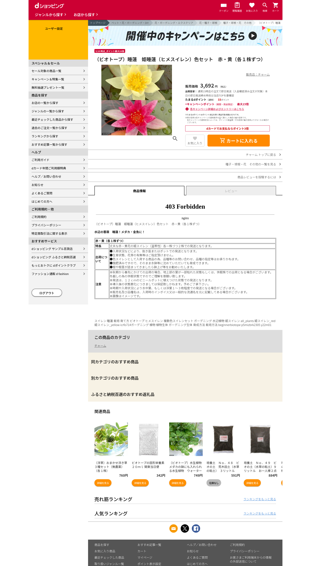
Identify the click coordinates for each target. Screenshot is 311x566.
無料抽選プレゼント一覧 (48, 87)
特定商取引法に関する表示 (49, 233)
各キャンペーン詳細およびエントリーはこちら (217, 109)
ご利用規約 (39, 217)
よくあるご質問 (42, 193)
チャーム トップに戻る (261, 154)
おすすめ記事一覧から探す (49, 144)
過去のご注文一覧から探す (49, 128)
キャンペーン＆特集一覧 (48, 79)
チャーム (100, 345)
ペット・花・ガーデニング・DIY (130, 23)
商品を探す (101, 545)
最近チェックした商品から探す (52, 119)
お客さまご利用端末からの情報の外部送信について (251, 559)
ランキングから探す (45, 136)
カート (141, 551)
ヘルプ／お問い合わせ (46, 176)
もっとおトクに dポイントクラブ (54, 265)
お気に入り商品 (104, 551)
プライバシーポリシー (46, 225)
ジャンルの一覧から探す (48, 111)
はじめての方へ (42, 201)
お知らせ (37, 185)
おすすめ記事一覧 (149, 545)
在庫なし (214, 483)
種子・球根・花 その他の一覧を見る (251, 164)
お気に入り (194, 143)
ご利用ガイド (40, 160)
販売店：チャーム (258, 74)
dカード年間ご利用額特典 (49, 168)
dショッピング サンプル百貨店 (52, 249)
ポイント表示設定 (149, 564)
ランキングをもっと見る (259, 499)
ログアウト (46, 293)
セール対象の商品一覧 (46, 71)
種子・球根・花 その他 (237, 23)
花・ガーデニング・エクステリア (174, 23)
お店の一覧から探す (45, 103)
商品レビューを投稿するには (256, 176)
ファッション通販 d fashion (50, 274)
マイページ (144, 557)
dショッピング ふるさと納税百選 (54, 257)
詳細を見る (103, 483)
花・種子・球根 (208, 23)
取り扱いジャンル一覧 (109, 564)
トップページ (98, 23)
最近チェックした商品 (109, 557)
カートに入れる (239, 140)
